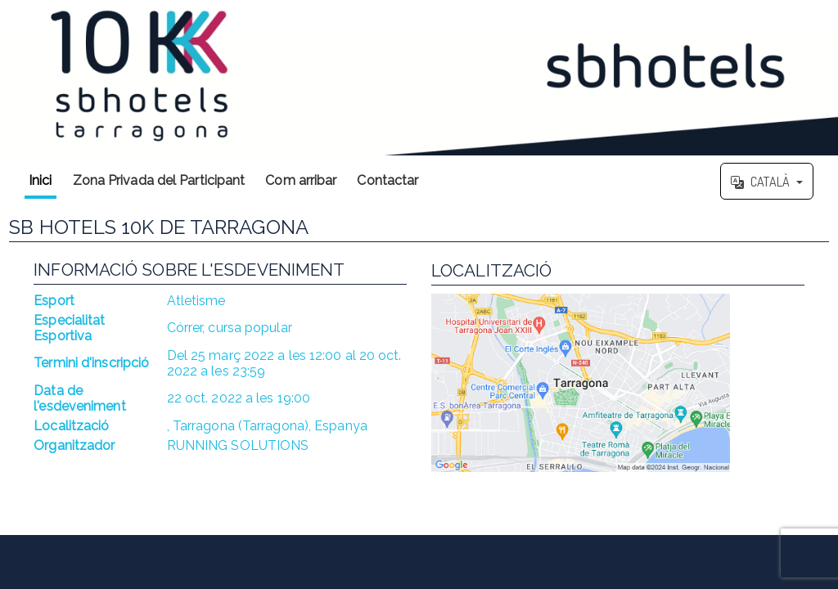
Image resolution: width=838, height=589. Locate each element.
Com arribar (300, 180)
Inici (40, 180)
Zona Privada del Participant (159, 180)
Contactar (387, 180)
